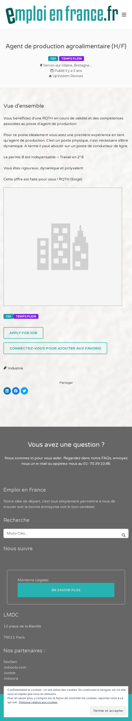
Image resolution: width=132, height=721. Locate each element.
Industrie (15, 368)
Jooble (9, 673)
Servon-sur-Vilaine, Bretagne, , (67, 65)
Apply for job (23, 333)
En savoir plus (66, 590)
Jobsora (10, 678)
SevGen (10, 662)
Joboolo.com (14, 667)
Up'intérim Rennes (68, 76)
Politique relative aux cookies (38, 702)
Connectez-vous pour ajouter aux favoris (55, 348)
